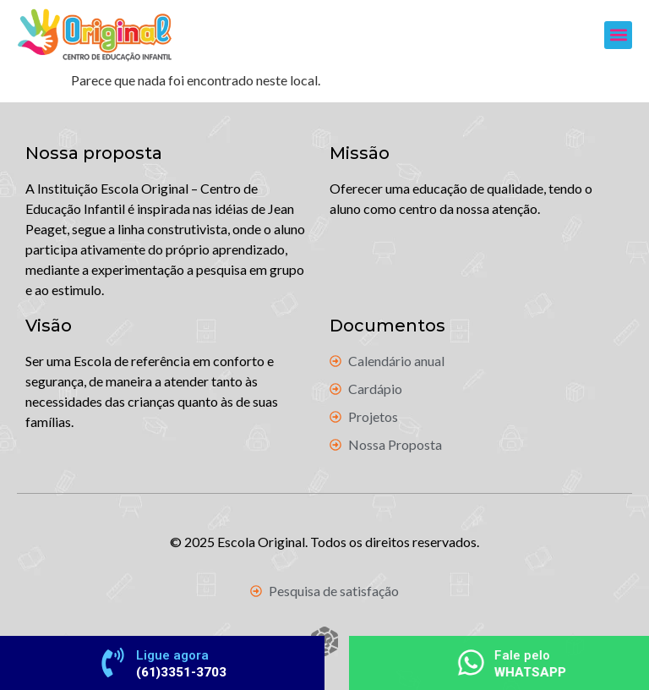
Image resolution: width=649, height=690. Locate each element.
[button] (618, 35)
